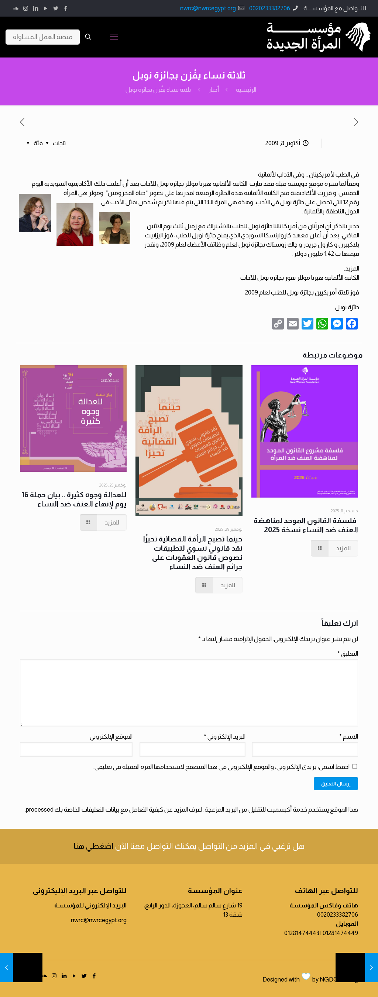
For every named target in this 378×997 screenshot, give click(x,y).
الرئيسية (246, 89)
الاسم (348, 736)
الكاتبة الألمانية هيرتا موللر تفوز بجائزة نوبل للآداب (299, 277)
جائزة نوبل (347, 307)
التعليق (347, 653)
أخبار (213, 89)
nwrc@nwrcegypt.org (208, 8)
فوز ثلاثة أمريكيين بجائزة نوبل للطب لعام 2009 (302, 292)
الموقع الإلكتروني (111, 736)
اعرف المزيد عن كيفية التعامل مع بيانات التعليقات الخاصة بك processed (114, 809)
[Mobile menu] (114, 37)
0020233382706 (269, 8)
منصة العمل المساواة (42, 37)
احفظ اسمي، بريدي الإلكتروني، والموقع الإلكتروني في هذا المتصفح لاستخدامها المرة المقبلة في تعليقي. (221, 766)
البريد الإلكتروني (224, 736)
